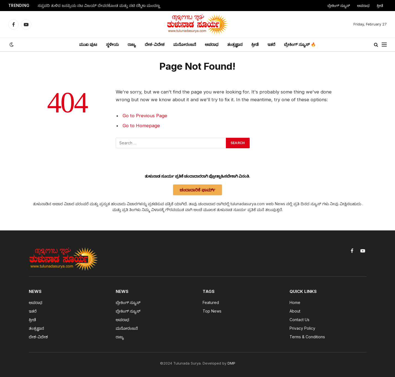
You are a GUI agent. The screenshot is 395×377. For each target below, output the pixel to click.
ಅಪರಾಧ (363, 5)
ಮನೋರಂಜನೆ (184, 44)
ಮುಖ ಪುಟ (88, 44)
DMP (231, 363)
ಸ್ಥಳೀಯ (112, 44)
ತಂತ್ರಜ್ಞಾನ (234, 44)
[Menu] (384, 44)
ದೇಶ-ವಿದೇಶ (154, 44)
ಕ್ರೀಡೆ (380, 5)
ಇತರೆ (271, 44)
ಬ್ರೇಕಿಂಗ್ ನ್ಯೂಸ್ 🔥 (300, 44)
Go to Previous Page (145, 115)
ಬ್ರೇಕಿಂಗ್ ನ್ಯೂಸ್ (338, 5)
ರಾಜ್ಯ (132, 44)
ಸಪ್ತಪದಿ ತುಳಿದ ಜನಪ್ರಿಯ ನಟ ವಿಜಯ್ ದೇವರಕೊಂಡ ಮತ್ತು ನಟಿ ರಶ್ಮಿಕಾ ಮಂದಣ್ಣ (99, 5)
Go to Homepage (141, 125)
